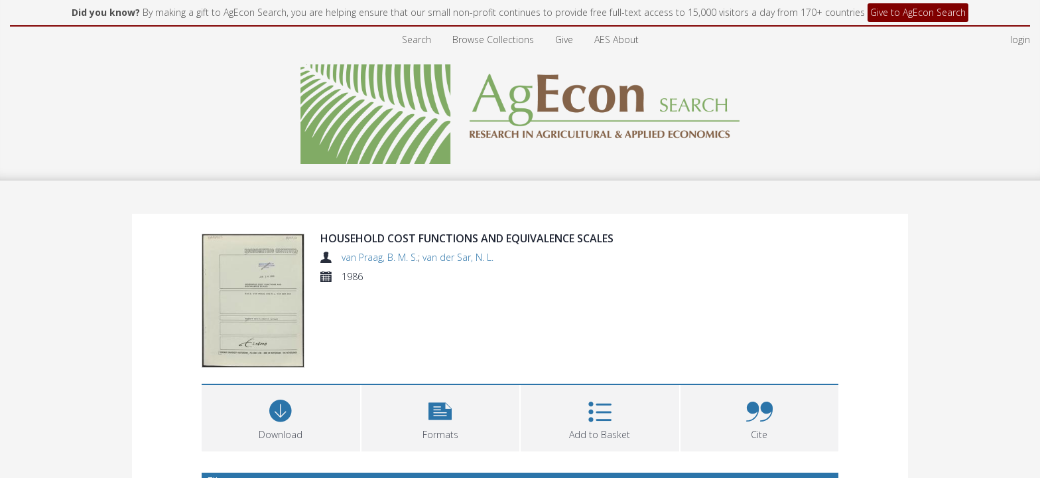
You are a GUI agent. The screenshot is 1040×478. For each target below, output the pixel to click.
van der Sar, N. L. (457, 257)
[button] (440, 416)
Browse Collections (493, 39)
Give (564, 39)
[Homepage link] (520, 110)
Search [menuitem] (416, 39)
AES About (616, 39)
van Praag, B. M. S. (380, 257)
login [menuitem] (1020, 39)
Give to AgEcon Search (918, 12)
